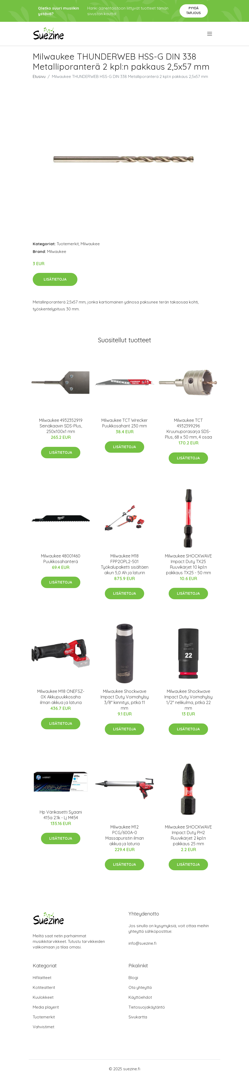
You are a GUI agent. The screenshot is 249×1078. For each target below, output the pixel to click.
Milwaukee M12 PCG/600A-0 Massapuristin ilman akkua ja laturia (124, 835)
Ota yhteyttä (140, 987)
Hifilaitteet (42, 977)
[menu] (210, 34)
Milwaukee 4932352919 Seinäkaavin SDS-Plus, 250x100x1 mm (60, 426)
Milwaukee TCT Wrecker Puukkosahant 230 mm (124, 423)
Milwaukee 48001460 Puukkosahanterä (60, 558)
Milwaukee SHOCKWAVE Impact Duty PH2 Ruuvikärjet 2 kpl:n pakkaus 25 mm (188, 835)
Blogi (133, 977)
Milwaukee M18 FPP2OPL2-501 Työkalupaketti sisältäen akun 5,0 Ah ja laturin (124, 564)
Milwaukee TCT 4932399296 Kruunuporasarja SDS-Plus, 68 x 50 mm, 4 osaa (188, 429)
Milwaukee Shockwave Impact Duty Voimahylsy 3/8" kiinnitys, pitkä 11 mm (125, 700)
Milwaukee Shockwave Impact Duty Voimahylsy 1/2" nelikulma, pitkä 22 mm (188, 700)
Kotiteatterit (44, 987)
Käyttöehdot (140, 997)
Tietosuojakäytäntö (146, 1007)
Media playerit (46, 1007)
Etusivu (39, 76)
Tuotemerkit (68, 243)
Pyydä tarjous (193, 10)
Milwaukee (90, 243)
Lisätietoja (55, 279)
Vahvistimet (43, 1026)
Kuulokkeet (43, 997)
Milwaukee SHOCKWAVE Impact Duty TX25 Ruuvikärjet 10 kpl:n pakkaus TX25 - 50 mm (188, 564)
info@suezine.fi (142, 943)
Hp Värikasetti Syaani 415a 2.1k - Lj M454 (61, 814)
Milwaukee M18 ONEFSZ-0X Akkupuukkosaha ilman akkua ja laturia (60, 697)
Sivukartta (137, 1016)
